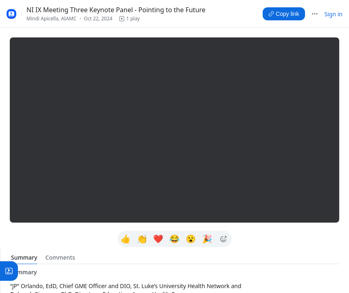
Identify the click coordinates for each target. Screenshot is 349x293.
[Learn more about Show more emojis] (223, 239)
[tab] (24, 257)
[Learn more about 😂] (175, 239)
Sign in (333, 14)
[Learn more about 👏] (142, 239)
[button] (129, 18)
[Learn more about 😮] (191, 239)
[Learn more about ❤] (158, 239)
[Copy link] (284, 13)
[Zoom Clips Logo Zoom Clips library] (11, 14)
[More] (314, 13)
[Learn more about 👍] (126, 239)
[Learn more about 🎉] (207, 239)
